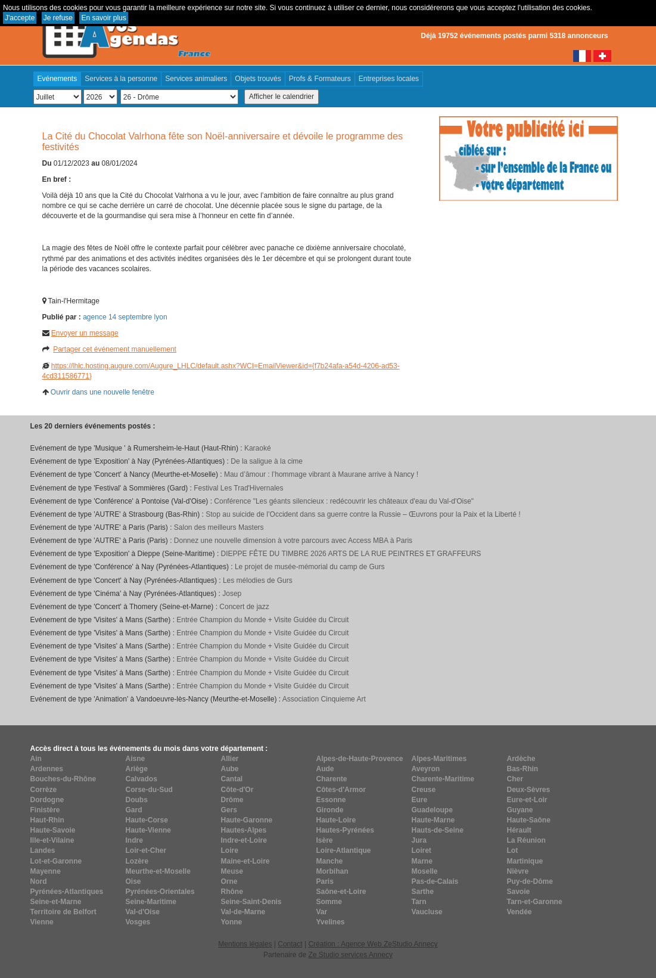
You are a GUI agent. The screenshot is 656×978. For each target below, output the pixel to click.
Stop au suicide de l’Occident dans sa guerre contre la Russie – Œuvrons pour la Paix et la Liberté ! (363, 514)
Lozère (137, 861)
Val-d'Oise (143, 912)
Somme (329, 902)
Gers (229, 810)
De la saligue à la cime (267, 461)
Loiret (421, 850)
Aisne (135, 759)
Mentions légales (245, 944)
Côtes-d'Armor (341, 789)
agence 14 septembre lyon (125, 317)
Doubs (137, 800)
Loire (229, 850)
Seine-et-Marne (56, 902)
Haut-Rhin (47, 820)
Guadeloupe (432, 810)
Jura (419, 840)
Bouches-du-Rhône (63, 779)
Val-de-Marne (243, 912)
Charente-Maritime (443, 779)
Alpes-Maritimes (439, 759)
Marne (422, 861)
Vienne (42, 922)
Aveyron (426, 769)
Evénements (57, 78)
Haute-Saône (529, 820)
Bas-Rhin (523, 769)
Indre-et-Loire (244, 840)
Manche (329, 861)
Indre (134, 840)
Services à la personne (121, 78)
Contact (290, 944)
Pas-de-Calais (435, 881)
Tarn (419, 902)
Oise (133, 881)
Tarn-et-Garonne (534, 902)
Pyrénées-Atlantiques (67, 891)
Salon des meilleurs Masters (219, 527)
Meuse (232, 871)
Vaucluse (427, 912)
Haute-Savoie (53, 830)
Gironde (330, 810)
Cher (515, 779)
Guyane (520, 810)
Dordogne (47, 800)
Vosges (138, 922)
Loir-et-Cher (146, 850)
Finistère (45, 810)
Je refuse (58, 18)
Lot (512, 850)
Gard (134, 810)
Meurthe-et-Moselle (158, 871)
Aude (325, 769)
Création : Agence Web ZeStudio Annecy (372, 944)
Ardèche (521, 759)
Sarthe (423, 891)
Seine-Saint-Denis (251, 902)
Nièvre (518, 871)
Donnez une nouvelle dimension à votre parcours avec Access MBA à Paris (293, 540)
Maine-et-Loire (245, 861)
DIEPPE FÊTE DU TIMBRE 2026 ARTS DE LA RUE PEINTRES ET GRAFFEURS (351, 553)
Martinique (525, 861)
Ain (36, 759)
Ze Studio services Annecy (350, 955)
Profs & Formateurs (320, 78)
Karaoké (257, 448)
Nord (38, 881)
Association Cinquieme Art (324, 699)
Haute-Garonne (247, 820)
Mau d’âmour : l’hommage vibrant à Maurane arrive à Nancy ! (321, 474)
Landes (42, 850)
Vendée (519, 912)
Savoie (518, 891)
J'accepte (20, 18)
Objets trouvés (258, 78)
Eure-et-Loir (527, 800)
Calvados (141, 779)
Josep (231, 593)
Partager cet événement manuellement (114, 349)
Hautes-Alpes (244, 830)
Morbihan (332, 871)
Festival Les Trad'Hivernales (238, 488)
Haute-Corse (147, 820)
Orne (229, 881)
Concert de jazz (244, 607)
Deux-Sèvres (529, 789)
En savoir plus (103, 18)
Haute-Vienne (148, 830)
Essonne (331, 800)
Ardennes (46, 769)
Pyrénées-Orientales (160, 891)
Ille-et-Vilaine (52, 840)
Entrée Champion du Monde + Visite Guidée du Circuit (262, 620)
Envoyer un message (85, 333)
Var (322, 912)
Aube (230, 769)
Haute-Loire (336, 820)
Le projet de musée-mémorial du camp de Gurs (309, 567)
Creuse (424, 789)
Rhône (232, 891)
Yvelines (330, 922)
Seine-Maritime (151, 902)
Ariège (137, 769)
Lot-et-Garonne (56, 861)
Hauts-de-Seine (438, 830)
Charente (331, 779)
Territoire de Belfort (63, 912)
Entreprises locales (389, 78)
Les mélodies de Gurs (258, 580)
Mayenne (45, 871)
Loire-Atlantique (343, 850)
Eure (420, 800)
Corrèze (43, 789)
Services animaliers (196, 78)
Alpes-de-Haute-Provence (359, 759)
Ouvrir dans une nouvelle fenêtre (102, 392)
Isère (324, 840)
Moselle (425, 871)
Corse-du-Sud (149, 789)
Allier (230, 759)
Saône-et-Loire (341, 891)
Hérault (519, 830)
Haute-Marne (433, 820)
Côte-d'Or (237, 789)
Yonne (231, 922)
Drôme (232, 800)
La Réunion (526, 840)
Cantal (232, 779)
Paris (325, 881)
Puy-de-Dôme (530, 881)
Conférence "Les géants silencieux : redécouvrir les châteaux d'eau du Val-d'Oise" (344, 501)
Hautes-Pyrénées (345, 830)
